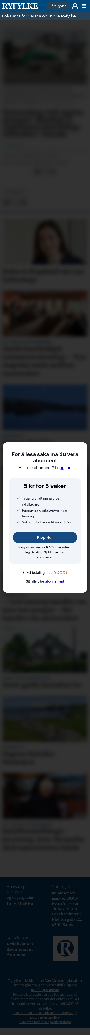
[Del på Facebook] (37, 171)
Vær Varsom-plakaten (63, 980)
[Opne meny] (84, 6)
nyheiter (14, 192)
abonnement (54, 581)
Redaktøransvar (45, 990)
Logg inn (75, 6)
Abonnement (20, 949)
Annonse (16, 954)
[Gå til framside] (22, 6)
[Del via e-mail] (52, 171)
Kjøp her (45, 537)
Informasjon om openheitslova (45, 1022)
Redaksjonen (20, 944)
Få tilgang (58, 6)
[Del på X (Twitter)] (44, 171)
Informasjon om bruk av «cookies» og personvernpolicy (45, 1015)
